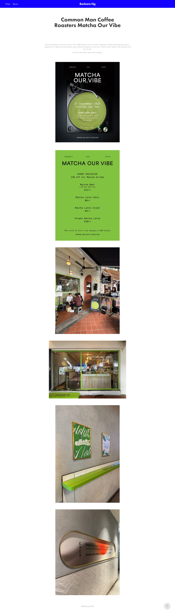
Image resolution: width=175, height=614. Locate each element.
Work (7, 4)
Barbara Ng (88, 4)
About (15, 4)
